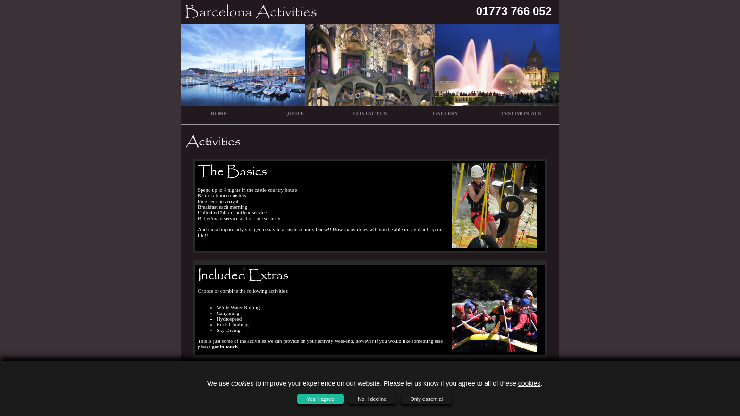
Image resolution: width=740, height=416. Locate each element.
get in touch (225, 346)
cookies (529, 383)
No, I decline (372, 399)
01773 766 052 (514, 11)
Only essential (426, 399)
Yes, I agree (320, 399)
